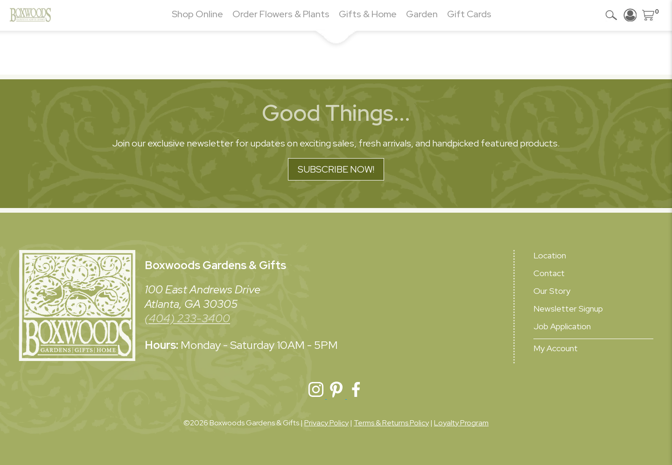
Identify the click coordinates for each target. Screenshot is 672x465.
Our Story (551, 290)
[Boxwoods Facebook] (356, 396)
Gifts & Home (368, 14)
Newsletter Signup (568, 308)
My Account (555, 348)
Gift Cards (469, 14)
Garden (422, 14)
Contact (549, 273)
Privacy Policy (326, 423)
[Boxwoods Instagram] (317, 396)
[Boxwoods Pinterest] (337, 396)
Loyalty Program (461, 423)
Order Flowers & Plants (280, 14)
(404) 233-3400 (187, 318)
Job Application (562, 326)
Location (549, 255)
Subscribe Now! (336, 169)
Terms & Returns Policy (391, 423)
